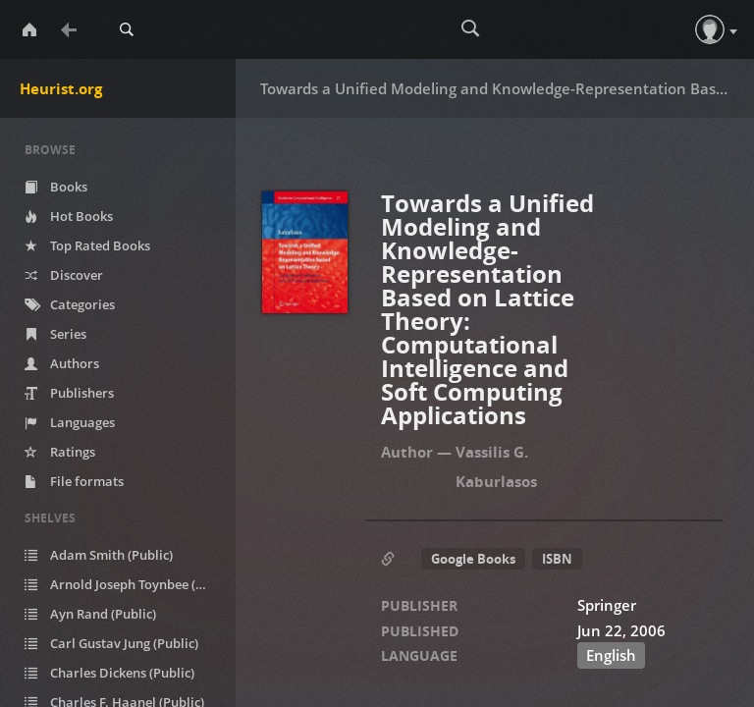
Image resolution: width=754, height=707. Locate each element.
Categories (70, 304)
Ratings (60, 452)
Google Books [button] (473, 559)
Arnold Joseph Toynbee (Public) (128, 584)
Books (56, 186)
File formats (74, 481)
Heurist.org (61, 88)
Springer (606, 605)
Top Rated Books (87, 245)
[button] (709, 29)
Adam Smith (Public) (99, 555)
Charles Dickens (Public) (109, 672)
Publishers (69, 393)
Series (55, 334)
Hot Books (69, 216)
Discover (64, 275)
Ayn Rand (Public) (90, 614)
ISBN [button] (557, 559)
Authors (62, 363)
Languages (70, 422)
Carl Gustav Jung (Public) (111, 643)
